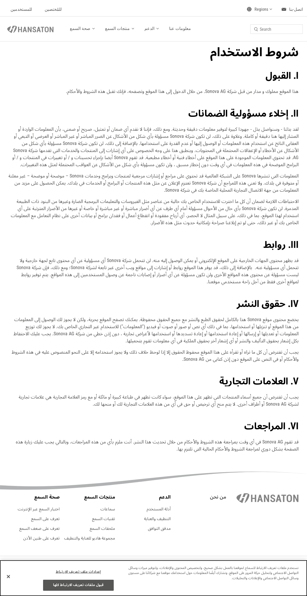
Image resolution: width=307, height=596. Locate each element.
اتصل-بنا (296, 9)
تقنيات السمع (103, 518)
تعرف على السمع (45, 518)
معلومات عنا (180, 28)
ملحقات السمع (102, 528)
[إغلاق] (8, 576)
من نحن (218, 497)
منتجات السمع (117, 28)
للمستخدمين (21, 9)
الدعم (149, 28)
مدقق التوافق (159, 528)
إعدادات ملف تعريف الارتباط (78, 572)
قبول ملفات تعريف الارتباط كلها (78, 585)
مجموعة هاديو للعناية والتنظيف (89, 538)
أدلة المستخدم (159, 509)
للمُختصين (53, 9)
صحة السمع (80, 28)
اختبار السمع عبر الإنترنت (39, 509)
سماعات (107, 509)
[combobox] (276, 29)
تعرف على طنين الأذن (41, 538)
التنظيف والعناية (157, 518)
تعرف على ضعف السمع (39, 528)
